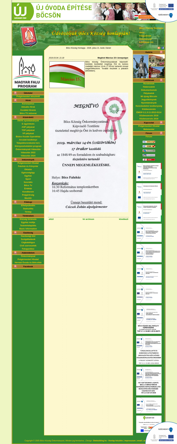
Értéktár (28, 188)
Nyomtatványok (149, 103)
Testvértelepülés (28, 225)
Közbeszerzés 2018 (149, 115)
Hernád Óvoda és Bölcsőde (28, 262)
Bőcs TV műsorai (28, 113)
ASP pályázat (28, 127)
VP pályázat (28, 133)
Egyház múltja (28, 222)
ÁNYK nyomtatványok (28, 120)
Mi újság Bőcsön (149, 96)
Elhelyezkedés (28, 205)
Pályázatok (148, 93)
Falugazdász (28, 249)
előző (51, 219)
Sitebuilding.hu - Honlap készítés (108, 441)
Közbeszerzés (149, 109)
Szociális (28, 182)
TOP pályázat (28, 130)
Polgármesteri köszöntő (28, 96)
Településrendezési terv (28, 143)
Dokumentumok (149, 90)
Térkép (28, 212)
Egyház (28, 176)
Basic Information (28, 229)
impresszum (130, 441)
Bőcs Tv (28, 185)
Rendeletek (148, 83)
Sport (28, 179)
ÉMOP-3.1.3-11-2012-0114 (148, 112)
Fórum (149, 136)
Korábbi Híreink (28, 110)
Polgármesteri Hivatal (28, 163)
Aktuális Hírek (28, 107)
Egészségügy (28, 172)
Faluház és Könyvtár (28, 166)
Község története (28, 219)
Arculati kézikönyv (28, 140)
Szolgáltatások (28, 239)
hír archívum (88, 219)
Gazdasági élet (28, 236)
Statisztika (28, 208)
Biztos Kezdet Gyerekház (28, 136)
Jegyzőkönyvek (149, 99)
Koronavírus (28, 104)
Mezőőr (28, 198)
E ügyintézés (28, 124)
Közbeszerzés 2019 (149, 118)
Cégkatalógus (28, 242)
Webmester (148, 129)
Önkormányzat (28, 256)
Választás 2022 (28, 152)
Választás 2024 (28, 155)
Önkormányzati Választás (28, 149)
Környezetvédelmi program (28, 146)
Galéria (148, 52)
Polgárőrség (28, 195)
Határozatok (149, 87)
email (139, 441)
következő (123, 219)
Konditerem (28, 192)
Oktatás (28, 169)
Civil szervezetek (28, 245)
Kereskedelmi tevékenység (149, 106)
